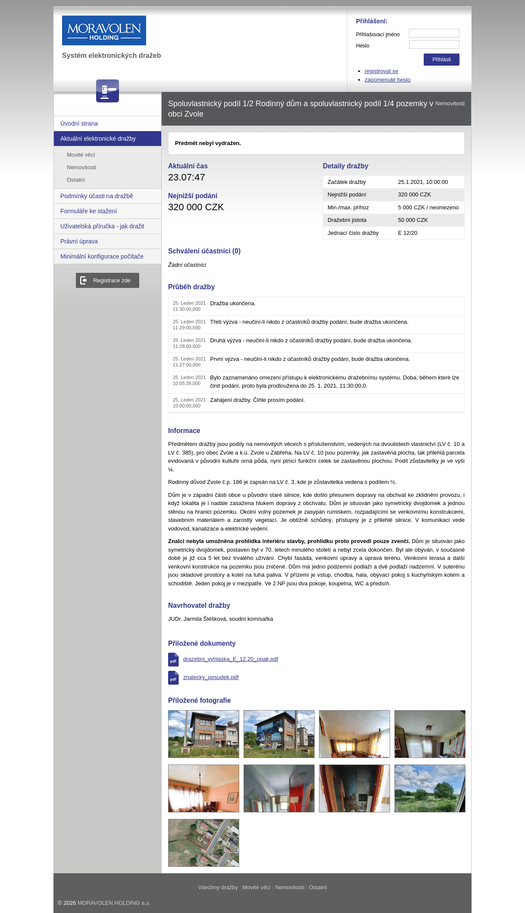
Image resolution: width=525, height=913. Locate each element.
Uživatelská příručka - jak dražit (102, 226)
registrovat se (381, 71)
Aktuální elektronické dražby (98, 138)
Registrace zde (112, 280)
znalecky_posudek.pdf (211, 677)
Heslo (362, 46)
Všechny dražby (218, 887)
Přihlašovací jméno (378, 35)
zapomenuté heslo (387, 79)
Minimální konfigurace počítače (102, 256)
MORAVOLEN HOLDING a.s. (114, 903)
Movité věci (81, 155)
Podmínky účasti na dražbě (96, 196)
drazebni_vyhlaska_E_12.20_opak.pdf (230, 659)
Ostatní (76, 180)
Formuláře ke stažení (88, 211)
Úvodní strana (79, 123)
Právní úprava (79, 241)
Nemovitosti (81, 167)
